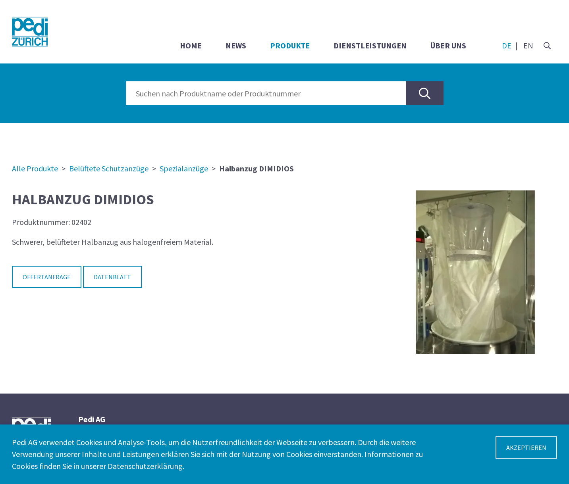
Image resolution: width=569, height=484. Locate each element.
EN (528, 45)
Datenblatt (112, 277)
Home (191, 45)
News (236, 45)
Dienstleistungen (370, 45)
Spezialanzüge (184, 168)
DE (506, 45)
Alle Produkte (35, 168)
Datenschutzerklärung (145, 466)
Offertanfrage (47, 277)
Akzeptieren (526, 447)
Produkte (290, 45)
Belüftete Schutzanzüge (109, 168)
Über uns (448, 45)
